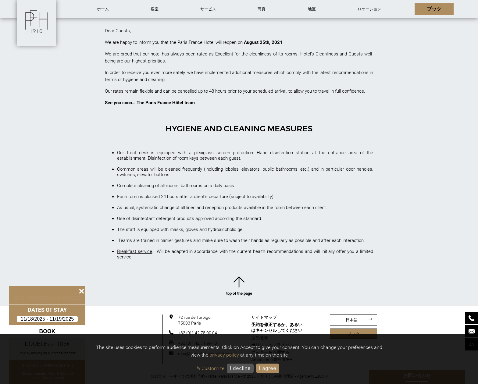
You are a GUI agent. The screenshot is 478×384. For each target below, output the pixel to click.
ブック (353, 334)
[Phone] (471, 318)
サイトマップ (264, 317)
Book (47, 331)
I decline (240, 368)
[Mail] (471, 331)
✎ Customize (210, 368)
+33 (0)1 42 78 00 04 (197, 332)
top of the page (239, 287)
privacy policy (224, 355)
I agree (267, 368)
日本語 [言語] (359, 319)
